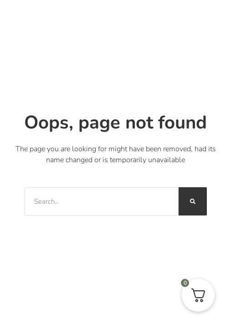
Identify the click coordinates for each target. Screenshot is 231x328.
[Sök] (193, 201)
